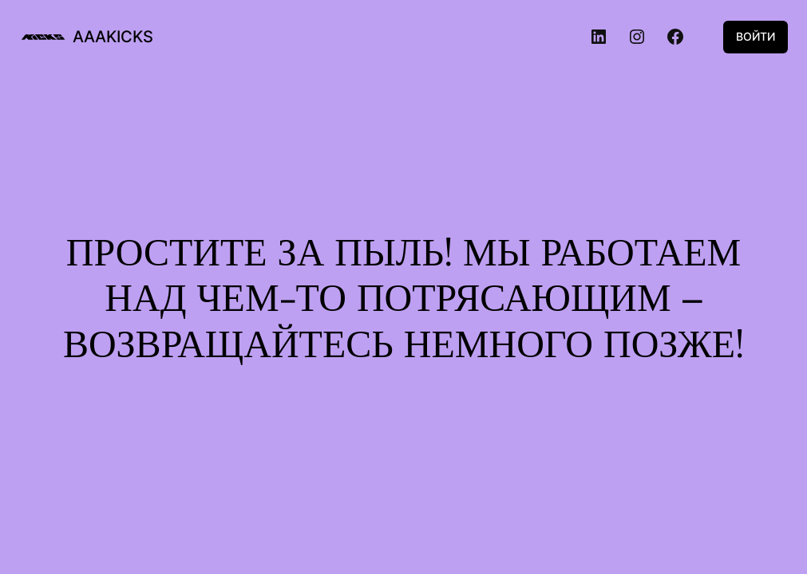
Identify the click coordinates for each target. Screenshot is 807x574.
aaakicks (113, 36)
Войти (755, 36)
